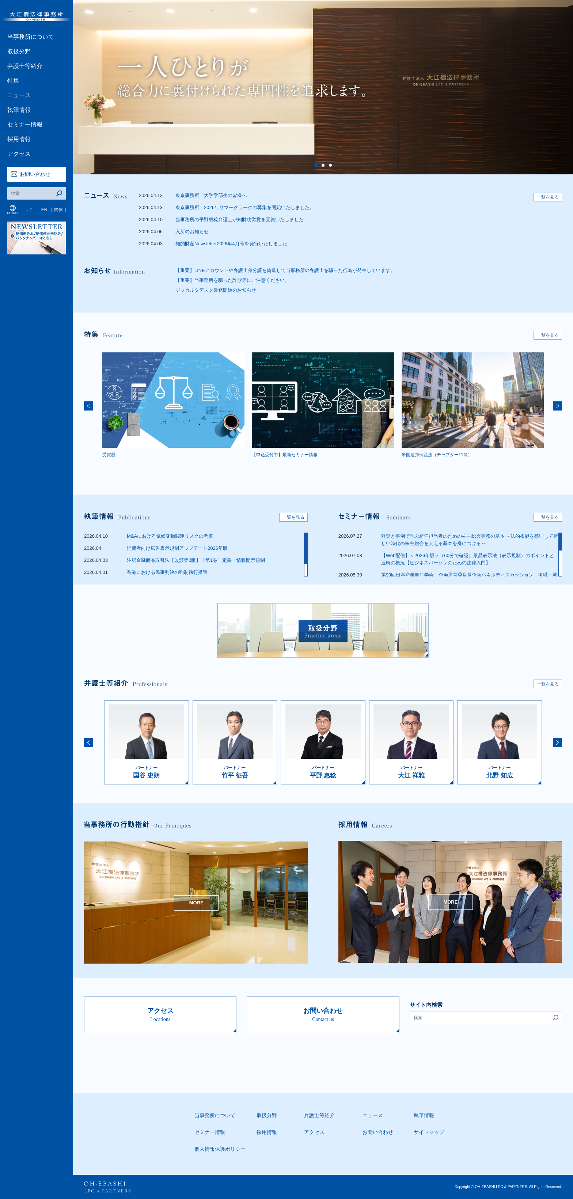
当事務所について (30, 37)
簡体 (58, 209)
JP (30, 209)
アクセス (19, 154)
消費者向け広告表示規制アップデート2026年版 (177, 548)
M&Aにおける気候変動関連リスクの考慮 (170, 536)
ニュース (19, 95)
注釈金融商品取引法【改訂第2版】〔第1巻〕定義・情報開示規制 (196, 560)
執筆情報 (19, 110)
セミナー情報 (24, 124)
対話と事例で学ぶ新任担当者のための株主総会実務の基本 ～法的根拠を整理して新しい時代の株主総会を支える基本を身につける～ (469, 539)
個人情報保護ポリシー (220, 1149)
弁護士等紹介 (24, 66)
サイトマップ (429, 1132)
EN (44, 209)
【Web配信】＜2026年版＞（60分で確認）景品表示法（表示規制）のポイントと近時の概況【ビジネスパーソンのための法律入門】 (467, 559)
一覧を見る (548, 197)
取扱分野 (19, 51)
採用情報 (19, 139)
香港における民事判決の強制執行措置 (167, 572)
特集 (13, 80)
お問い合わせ (35, 174)
